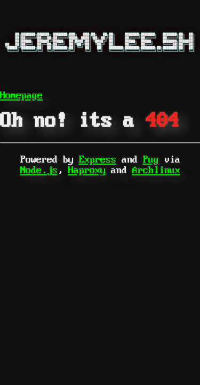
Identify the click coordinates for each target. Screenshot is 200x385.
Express (97, 159)
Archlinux (156, 170)
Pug (151, 159)
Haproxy (87, 170)
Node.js (39, 170)
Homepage (21, 95)
